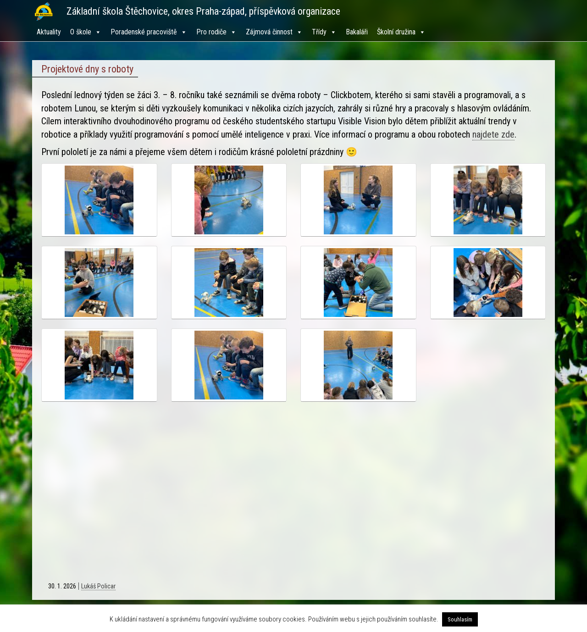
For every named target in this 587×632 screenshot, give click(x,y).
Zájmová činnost (274, 32)
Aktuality (49, 32)
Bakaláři (357, 32)
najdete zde (493, 134)
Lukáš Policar (98, 586)
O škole (85, 32)
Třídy (324, 32)
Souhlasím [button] (460, 619)
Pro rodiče (216, 32)
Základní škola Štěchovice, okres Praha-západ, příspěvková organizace (203, 11)
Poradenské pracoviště (149, 32)
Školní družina (401, 32)
